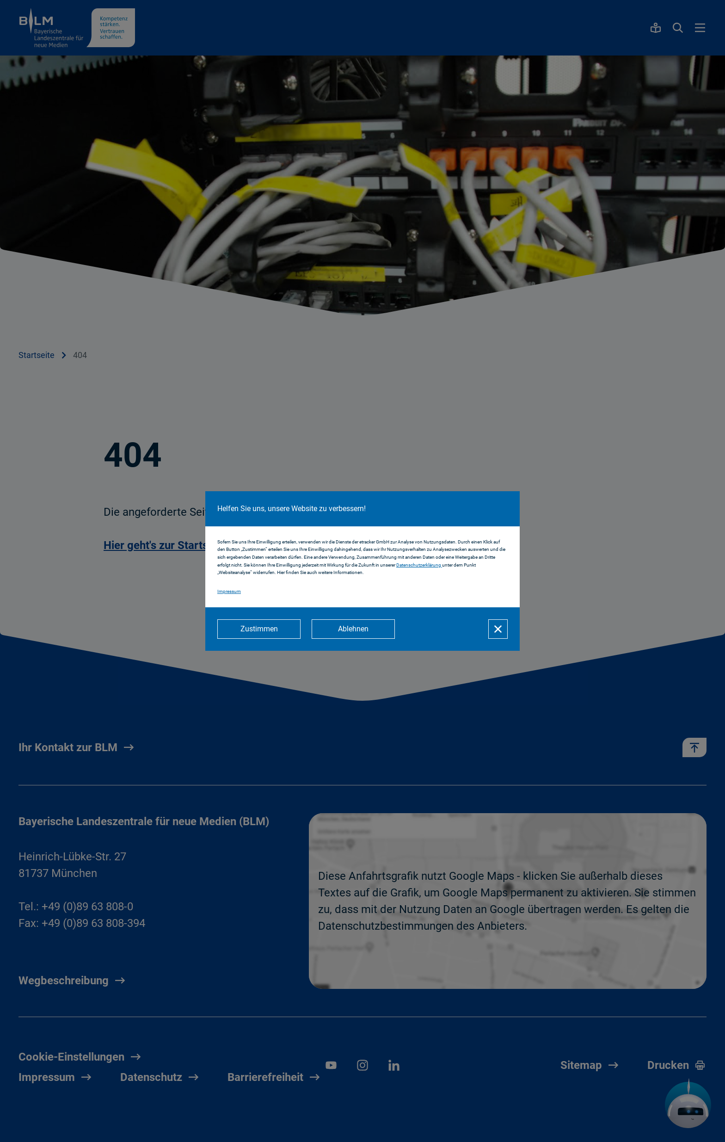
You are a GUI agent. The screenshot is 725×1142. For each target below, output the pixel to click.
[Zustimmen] (259, 629)
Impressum (229, 591)
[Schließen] (498, 629)
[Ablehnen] (353, 629)
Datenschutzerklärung (419, 565)
